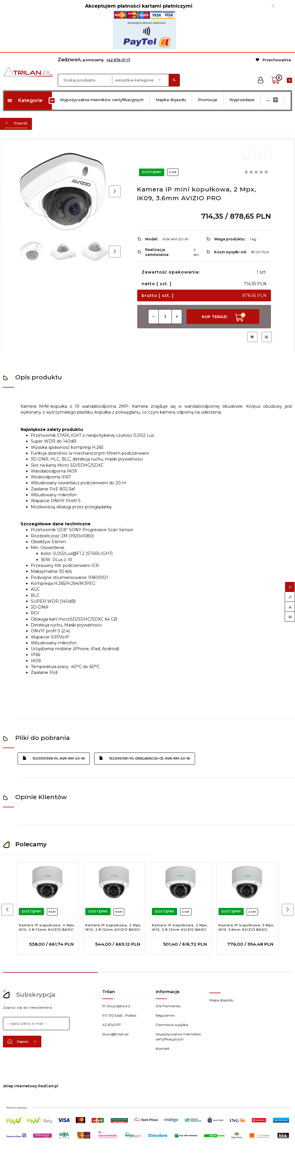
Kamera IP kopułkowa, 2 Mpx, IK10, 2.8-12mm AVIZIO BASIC (113, 927)
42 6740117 (111, 1024)
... (268, 99)
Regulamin (165, 1015)
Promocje (207, 99)
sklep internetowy (20, 1086)
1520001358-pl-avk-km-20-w (53, 758)
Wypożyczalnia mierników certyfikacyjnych (102, 99)
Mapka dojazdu (171, 99)
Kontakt (162, 1048)
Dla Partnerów (168, 1006)
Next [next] (115, 251)
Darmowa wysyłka (172, 1024)
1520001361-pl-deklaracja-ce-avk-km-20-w (144, 758)
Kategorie (25, 100)
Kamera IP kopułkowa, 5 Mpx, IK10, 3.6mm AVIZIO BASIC (246, 927)
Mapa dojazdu (221, 1000)
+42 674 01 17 (118, 60)
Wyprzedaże (242, 99)
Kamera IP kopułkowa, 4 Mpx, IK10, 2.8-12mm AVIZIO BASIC (47, 927)
